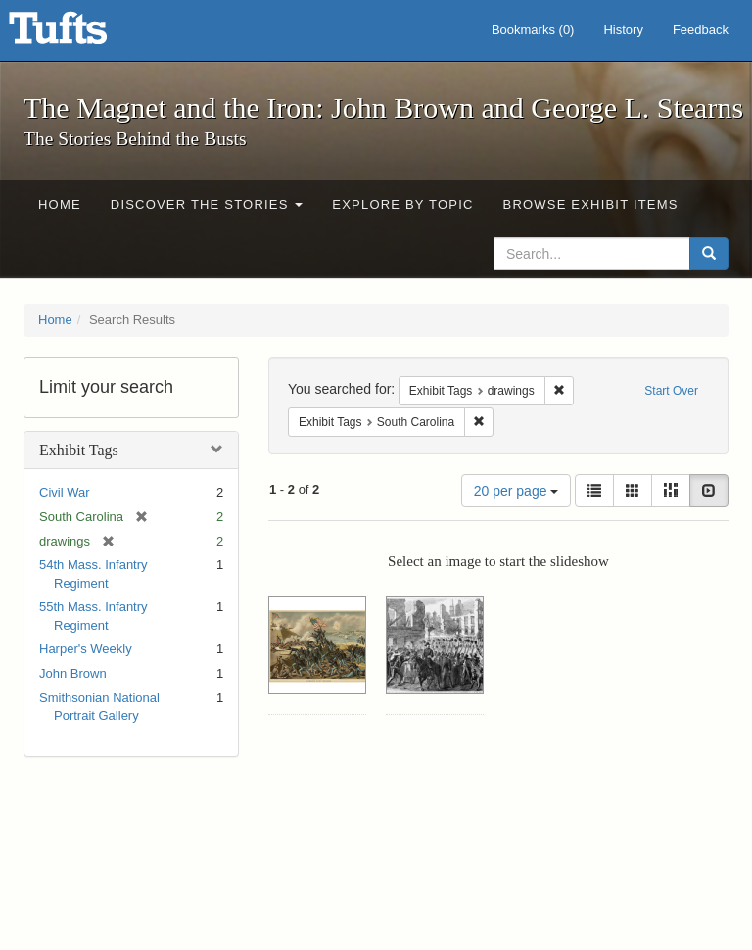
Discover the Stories (207, 204)
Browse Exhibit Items (591, 204)
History (622, 30)
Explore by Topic (402, 204)
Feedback (700, 30)
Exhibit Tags (78, 450)
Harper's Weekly (85, 648)
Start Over (671, 391)
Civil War (64, 492)
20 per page (516, 491)
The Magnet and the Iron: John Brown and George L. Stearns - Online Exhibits (82, 34)
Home (59, 204)
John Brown (73, 673)
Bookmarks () (533, 30)
